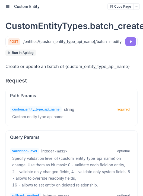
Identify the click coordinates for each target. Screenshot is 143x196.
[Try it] (130, 41)
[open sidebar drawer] (7, 6)
